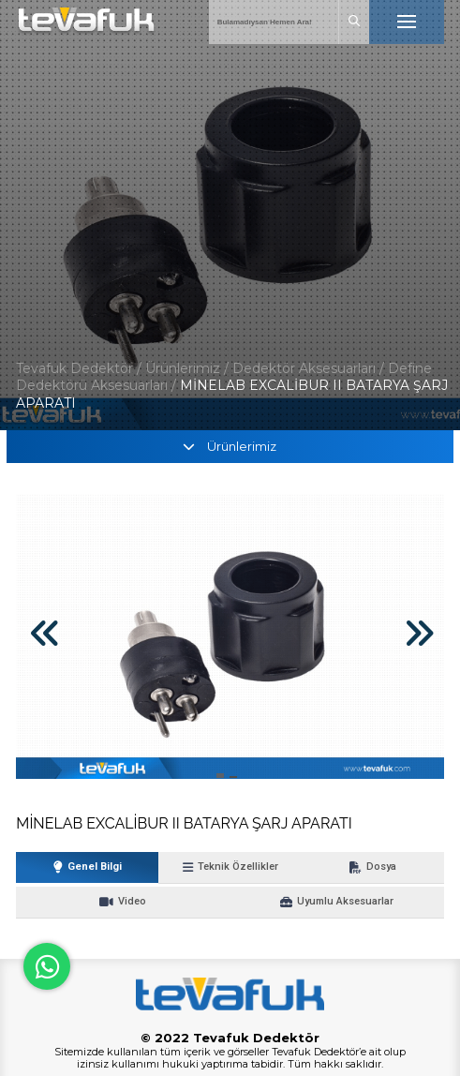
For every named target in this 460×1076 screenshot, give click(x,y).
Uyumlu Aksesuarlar (336, 901)
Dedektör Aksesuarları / (310, 368)
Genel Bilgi (87, 867)
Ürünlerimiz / (188, 368)
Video (122, 901)
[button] (220, 775)
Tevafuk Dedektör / (78, 368)
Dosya (372, 867)
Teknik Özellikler (230, 867)
